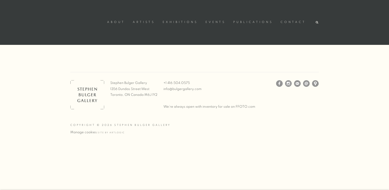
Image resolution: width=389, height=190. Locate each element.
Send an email (306, 83)
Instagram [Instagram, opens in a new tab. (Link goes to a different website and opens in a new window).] (288, 83)
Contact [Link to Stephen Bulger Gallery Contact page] (293, 22)
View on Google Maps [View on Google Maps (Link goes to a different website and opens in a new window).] (315, 83)
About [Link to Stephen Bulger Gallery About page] (116, 22)
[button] (317, 22)
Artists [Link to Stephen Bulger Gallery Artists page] (144, 22)
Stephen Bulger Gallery (86, 21)
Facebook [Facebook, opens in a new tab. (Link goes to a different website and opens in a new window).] (279, 83)
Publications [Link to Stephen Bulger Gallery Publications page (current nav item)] (253, 22)
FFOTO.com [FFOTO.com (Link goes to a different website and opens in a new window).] (245, 106)
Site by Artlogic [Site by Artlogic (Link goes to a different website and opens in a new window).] (111, 133)
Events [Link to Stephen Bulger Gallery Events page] (215, 22)
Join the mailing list (297, 83)
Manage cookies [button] (83, 132)
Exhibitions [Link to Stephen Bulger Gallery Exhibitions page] (180, 22)
